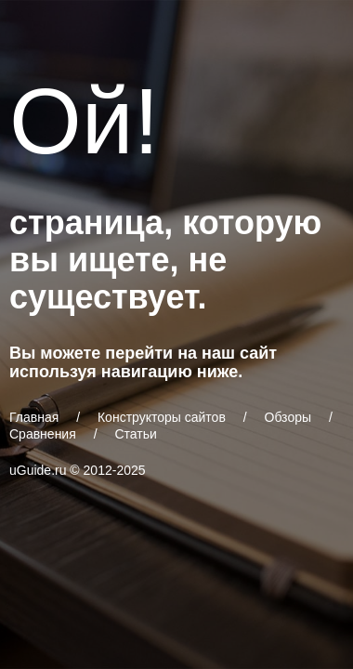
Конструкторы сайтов (162, 417)
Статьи (135, 433)
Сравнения (42, 433)
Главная (34, 417)
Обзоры (288, 417)
